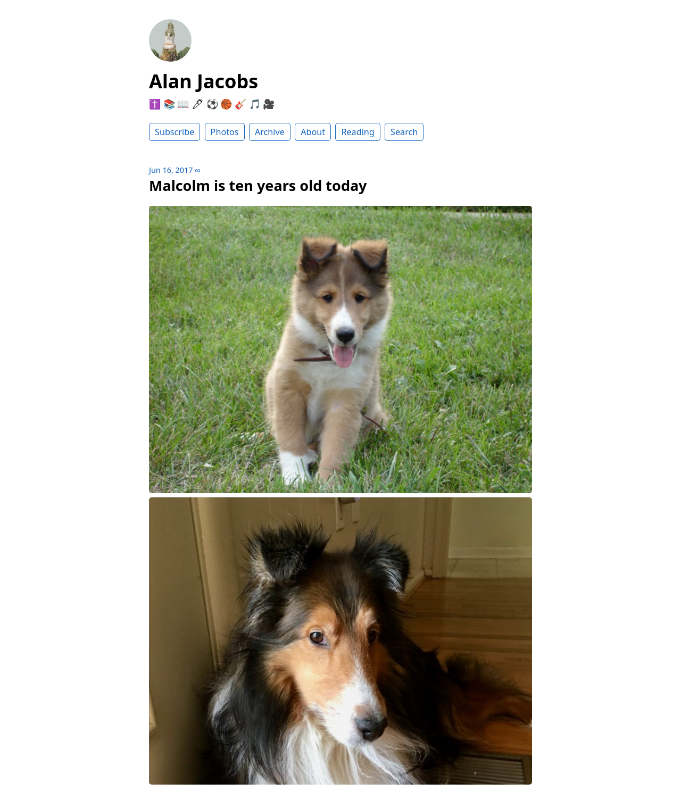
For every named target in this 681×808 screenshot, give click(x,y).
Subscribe (174, 132)
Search (404, 132)
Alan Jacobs (203, 81)
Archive (270, 132)
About (313, 132)
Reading (357, 132)
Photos (225, 132)
